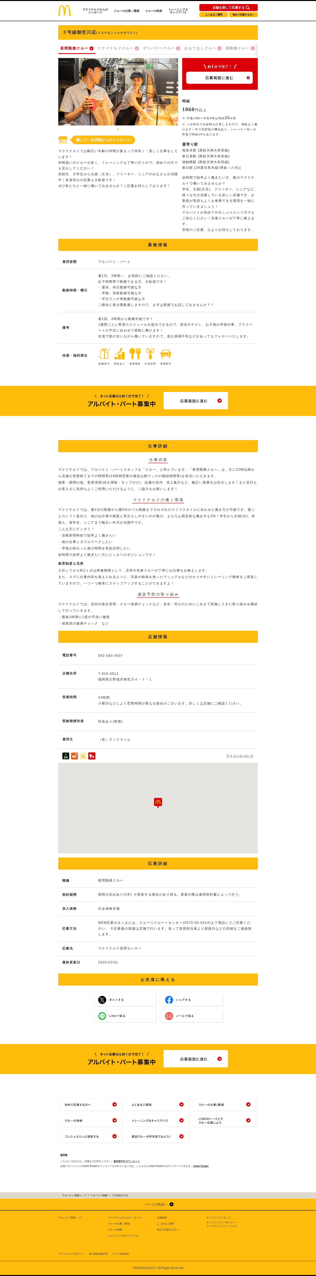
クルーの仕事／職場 (126, 10)
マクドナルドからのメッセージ (95, 11)
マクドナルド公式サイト (71, 1253)
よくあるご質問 (213, 14)
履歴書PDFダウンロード (126, 1161)
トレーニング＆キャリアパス (178, 11)
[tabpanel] (118, 91)
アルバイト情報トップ (70, 1217)
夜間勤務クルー (74, 48)
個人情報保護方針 (98, 1253)
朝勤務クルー (238, 48)
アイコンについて (240, 755)
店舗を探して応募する (228, 7)
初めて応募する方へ (243, 14)
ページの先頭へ (156, 1204)
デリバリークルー (159, 48)
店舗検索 (162, 1217)
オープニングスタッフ (218, 1217)
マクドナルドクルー (116, 48)
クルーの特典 (153, 10)
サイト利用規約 (120, 1253)
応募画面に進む (219, 78)
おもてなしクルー (200, 48)
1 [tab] (118, 129)
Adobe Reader (201, 1166)
